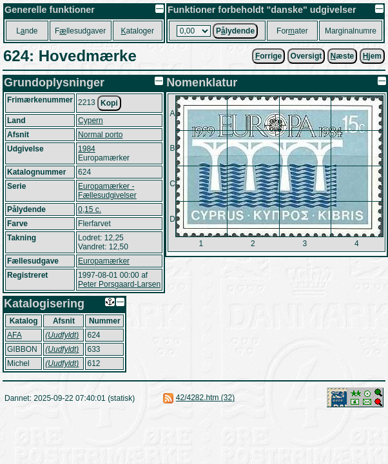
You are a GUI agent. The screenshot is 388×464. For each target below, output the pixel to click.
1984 (86, 148)
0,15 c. (89, 209)
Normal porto (100, 134)
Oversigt (306, 56)
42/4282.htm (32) (205, 397)
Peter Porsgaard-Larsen (119, 284)
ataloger (137, 30)
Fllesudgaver (80, 30)
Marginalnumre (350, 30)
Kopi (109, 103)
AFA (14, 335)
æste (342, 56)
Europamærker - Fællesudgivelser (107, 191)
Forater (292, 30)
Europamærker (104, 261)
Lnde (26, 30)
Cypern (90, 120)
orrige (268, 56)
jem (372, 56)
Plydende (235, 30)
